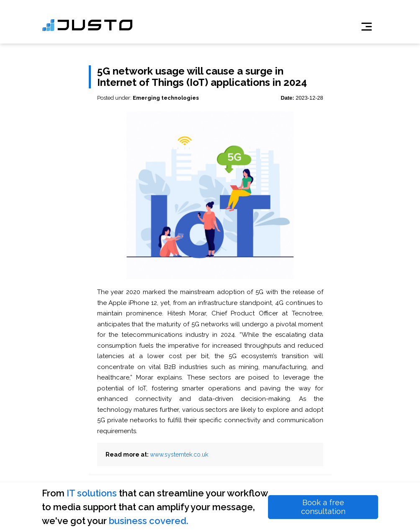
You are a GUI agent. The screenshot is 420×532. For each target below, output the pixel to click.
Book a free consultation (323, 507)
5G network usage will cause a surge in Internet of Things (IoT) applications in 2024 (202, 77)
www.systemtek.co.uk (179, 454)
